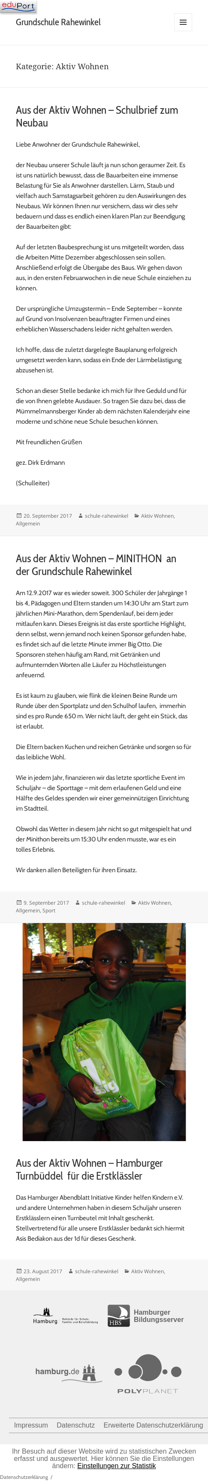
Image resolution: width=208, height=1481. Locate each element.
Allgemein (28, 523)
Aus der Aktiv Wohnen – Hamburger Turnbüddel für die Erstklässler (89, 1169)
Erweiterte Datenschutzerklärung (153, 1425)
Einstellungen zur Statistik (116, 1465)
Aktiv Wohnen (157, 515)
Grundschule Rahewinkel (58, 22)
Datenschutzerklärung (24, 1477)
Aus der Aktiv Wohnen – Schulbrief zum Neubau (97, 116)
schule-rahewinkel (106, 515)
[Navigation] (18, 6)
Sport (48, 910)
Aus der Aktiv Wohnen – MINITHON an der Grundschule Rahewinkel (96, 565)
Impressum (31, 1425)
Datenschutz (76, 1425)
